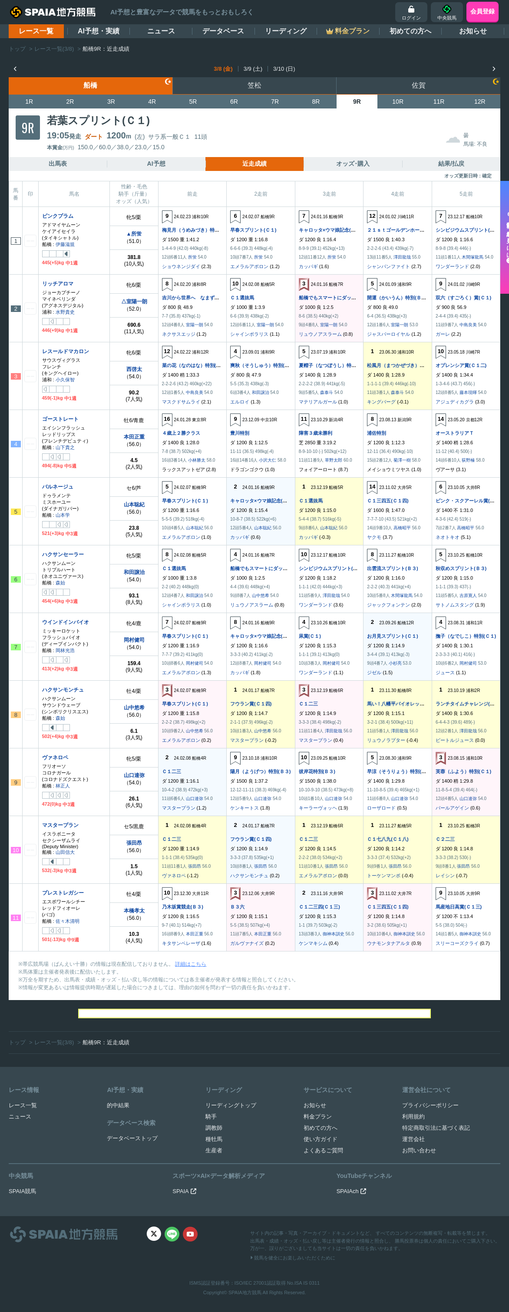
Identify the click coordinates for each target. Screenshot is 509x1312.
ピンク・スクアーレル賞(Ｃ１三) (471, 500)
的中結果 (118, 1105)
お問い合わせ (419, 1150)
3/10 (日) (284, 69)
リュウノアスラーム (320, 334)
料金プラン (318, 1116)
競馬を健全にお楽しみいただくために (292, 1257)
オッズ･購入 (353, 163)
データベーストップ (132, 1138)
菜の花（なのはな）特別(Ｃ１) (194, 365)
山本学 (63, 515)
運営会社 (413, 1139)
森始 (60, 582)
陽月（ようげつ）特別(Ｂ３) (260, 771)
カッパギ (308, 266)
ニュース (161, 31)
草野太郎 (333, 460)
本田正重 (134, 437)
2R (70, 101)
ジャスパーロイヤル (388, 334)
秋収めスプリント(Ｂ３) (461, 568)
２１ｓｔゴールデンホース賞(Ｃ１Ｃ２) (409, 230)
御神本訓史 (333, 934)
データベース (223, 31)
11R (439, 101)
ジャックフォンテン (388, 604)
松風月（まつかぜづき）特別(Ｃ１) (404, 365)
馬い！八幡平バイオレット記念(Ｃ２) (406, 703)
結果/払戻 (451, 163)
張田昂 (134, 843)
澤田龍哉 (402, 257)
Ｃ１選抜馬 (242, 297)
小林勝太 (196, 460)
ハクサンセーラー (63, 554)
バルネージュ (57, 487)
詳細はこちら (190, 964)
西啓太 (134, 369)
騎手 (211, 1116)
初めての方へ (410, 31)
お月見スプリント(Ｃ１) (392, 636)
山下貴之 (65, 447)
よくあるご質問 (323, 1150)
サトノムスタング (455, 604)
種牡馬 (213, 1139)
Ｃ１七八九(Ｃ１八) (387, 839)
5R (193, 101)
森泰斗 (326, 392)
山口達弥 (134, 775)
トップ (17, 49)
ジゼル (374, 672)
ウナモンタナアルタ (388, 943)
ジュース (445, 672)
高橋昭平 (402, 527)
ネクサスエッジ (178, 334)
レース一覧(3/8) (54, 49)
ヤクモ (374, 537)
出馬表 (58, 163)
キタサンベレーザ (181, 943)
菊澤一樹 (402, 460)
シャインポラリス (249, 334)
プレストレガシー (63, 893)
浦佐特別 (376, 433)
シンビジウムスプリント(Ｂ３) (468, 230)
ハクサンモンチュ (63, 690)
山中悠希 (260, 595)
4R (152, 101)
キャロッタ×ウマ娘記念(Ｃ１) (330, 230)
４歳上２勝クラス (181, 433)
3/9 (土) (253, 69)
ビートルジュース (455, 740)
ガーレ (443, 334)
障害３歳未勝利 (315, 433)
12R (480, 101)
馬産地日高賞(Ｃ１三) (459, 906)
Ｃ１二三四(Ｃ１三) (319, 906)
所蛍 (192, 257)
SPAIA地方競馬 (244, 1292)
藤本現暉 (468, 392)
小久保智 (65, 379)
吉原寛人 (468, 595)
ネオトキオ (447, 537)
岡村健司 (134, 640)
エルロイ (239, 401)
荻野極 (468, 460)
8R (316, 101)
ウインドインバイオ (65, 622)
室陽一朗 (194, 324)
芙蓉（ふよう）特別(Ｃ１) (463, 771)
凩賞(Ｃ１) (310, 636)
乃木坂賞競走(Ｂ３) (182, 906)
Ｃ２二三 (445, 839)
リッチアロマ (57, 284)
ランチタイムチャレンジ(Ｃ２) (468, 703)
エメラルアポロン (249, 266)
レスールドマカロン (65, 351)
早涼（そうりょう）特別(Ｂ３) (399, 771)
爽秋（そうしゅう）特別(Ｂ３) (262, 365)
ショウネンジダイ (181, 266)
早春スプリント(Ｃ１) (253, 230)
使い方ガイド (320, 1139)
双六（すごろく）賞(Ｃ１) (463, 297)
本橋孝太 (134, 911)
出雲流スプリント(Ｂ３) (392, 568)
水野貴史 (65, 312)
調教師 (213, 1128)
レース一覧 (36, 31)
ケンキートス (244, 807)
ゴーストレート (60, 419)
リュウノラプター (386, 740)
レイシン (445, 875)
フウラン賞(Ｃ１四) (250, 703)
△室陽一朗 (134, 301)
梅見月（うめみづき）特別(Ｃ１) (197, 230)
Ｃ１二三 (308, 703)
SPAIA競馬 (22, 1191)
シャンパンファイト (388, 266)
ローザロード (381, 807)
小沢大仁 (267, 460)
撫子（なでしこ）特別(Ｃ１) (466, 636)
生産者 (213, 1150)
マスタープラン (247, 740)
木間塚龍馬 (472, 257)
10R (397, 101)
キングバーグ (381, 401)
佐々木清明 (67, 921)
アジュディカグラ (455, 401)
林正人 (63, 785)
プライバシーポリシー (430, 1105)
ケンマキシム (313, 943)
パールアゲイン (452, 807)
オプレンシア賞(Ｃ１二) (461, 365)
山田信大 (65, 852)
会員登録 (482, 11)
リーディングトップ (230, 1105)
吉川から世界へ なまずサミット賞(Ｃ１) (206, 297)
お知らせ (473, 31)
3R (111, 101)
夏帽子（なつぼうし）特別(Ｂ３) (334, 365)
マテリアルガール (318, 401)
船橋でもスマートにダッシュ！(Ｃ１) (338, 297)
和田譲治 (260, 392)
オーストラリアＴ (455, 433)
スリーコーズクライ (457, 943)
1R (29, 101)
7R (275, 101)
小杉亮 (395, 663)
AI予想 (156, 163)
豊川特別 (239, 433)
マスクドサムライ (181, 401)
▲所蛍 (134, 234)
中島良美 (468, 324)
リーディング (286, 31)
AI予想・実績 (98, 31)
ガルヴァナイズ (247, 943)
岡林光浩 (65, 650)
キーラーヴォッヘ (318, 807)
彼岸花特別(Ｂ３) (317, 771)
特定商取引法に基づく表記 (436, 1128)
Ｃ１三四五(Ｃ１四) (387, 500)
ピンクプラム (57, 216)
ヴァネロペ (55, 757)
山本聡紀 (134, 505)
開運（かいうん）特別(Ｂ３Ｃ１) (402, 297)
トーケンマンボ (383, 875)
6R (234, 101)
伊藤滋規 (65, 244)
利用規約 (413, 1116)
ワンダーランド (452, 266)
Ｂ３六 (237, 906)
